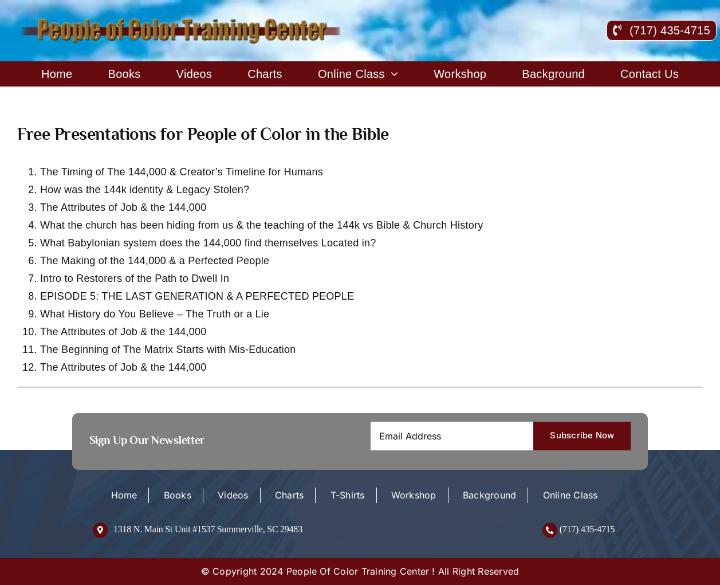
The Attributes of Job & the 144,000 (123, 207)
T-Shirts (348, 495)
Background (489, 495)
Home (124, 495)
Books (177, 495)
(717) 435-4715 (587, 529)
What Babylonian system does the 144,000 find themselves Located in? (208, 243)
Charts (289, 495)
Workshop (413, 495)
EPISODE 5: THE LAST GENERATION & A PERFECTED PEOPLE (197, 296)
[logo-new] (182, 22)
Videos (233, 495)
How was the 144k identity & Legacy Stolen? (144, 189)
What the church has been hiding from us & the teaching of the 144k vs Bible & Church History (261, 225)
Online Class (570, 495)
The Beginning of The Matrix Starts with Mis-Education (168, 349)
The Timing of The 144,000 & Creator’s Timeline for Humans (181, 172)
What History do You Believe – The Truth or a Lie (154, 314)
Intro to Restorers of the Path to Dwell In (134, 278)
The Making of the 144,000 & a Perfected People (154, 260)
